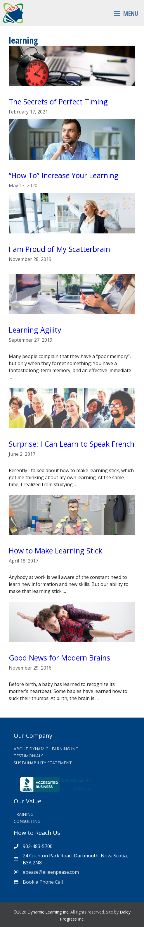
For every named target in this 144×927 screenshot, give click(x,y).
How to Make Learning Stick (55, 550)
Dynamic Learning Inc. (48, 912)
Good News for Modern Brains (59, 658)
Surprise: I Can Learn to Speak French (71, 444)
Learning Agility (35, 330)
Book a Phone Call (43, 882)
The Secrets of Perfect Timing (58, 101)
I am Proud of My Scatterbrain (59, 249)
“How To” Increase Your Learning (64, 175)
